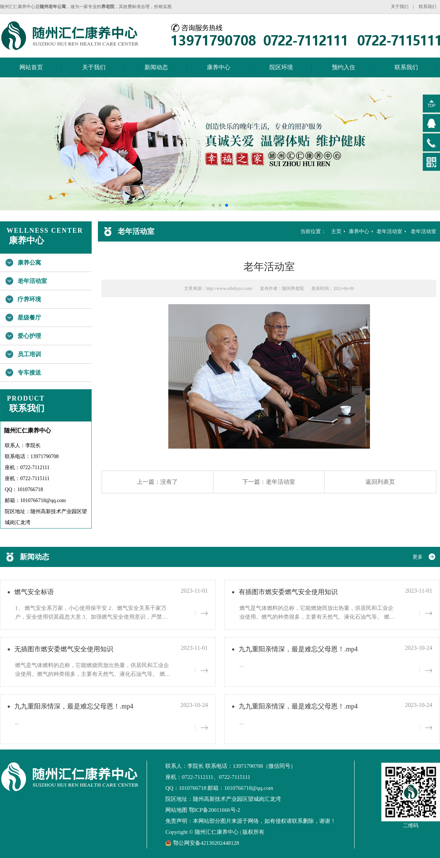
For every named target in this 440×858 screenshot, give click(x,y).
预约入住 (343, 67)
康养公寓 (29, 262)
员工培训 (29, 354)
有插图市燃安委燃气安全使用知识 (288, 592)
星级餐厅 (29, 317)
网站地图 (176, 810)
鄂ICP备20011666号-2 (214, 810)
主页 (336, 231)
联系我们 (427, 6)
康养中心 (218, 67)
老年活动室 (32, 281)
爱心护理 (29, 336)
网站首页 (31, 67)
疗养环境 (29, 299)
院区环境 (281, 67)
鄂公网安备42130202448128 (202, 843)
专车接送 (29, 372)
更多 (417, 557)
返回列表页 (380, 482)
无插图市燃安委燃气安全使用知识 (63, 649)
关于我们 (399, 6)
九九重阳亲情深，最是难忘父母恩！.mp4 (298, 649)
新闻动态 (156, 67)
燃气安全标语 (34, 592)
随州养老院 (293, 288)
